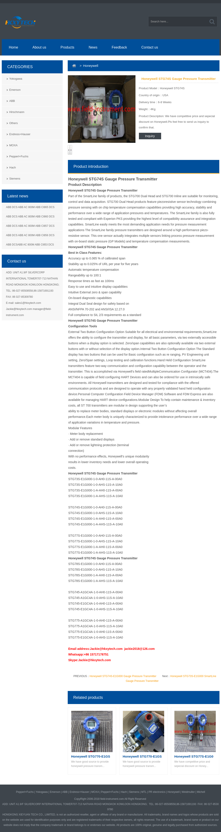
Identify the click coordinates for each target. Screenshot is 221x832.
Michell (201, 791)
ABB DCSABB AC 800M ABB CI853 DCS (30, 244)
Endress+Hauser (19, 134)
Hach (12, 167)
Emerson (15, 89)
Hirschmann (16, 112)
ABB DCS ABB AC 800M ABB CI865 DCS (30, 207)
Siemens (14, 178)
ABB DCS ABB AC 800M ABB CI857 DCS (30, 225)
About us (39, 47)
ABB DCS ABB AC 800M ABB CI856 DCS (30, 235)
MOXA (13, 145)
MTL (144, 791)
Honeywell (173, 791)
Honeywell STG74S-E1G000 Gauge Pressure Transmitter (122, 676)
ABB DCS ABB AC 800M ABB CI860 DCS (30, 216)
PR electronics (156, 791)
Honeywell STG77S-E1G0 (193, 756)
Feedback (119, 47)
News (93, 47)
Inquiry (150, 136)
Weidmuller (188, 791)
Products (67, 47)
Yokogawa (15, 78)
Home (13, 47)
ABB (12, 101)
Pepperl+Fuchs (19, 156)
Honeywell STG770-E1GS (90, 756)
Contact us (149, 47)
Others (13, 123)
